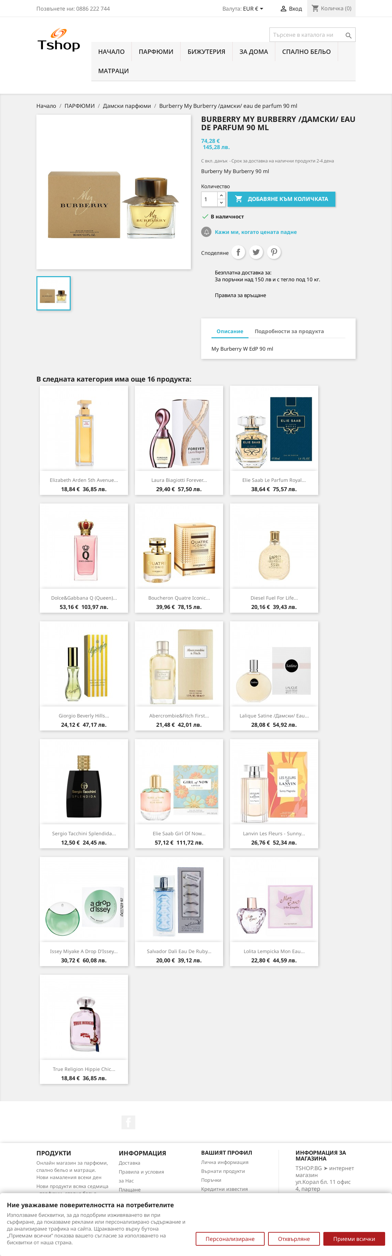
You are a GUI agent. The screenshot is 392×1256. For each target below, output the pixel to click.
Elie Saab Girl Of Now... (179, 833)
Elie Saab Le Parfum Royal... (274, 480)
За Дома (254, 51)
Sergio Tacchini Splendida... (84, 833)
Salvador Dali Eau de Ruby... (179, 951)
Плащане (130, 1189)
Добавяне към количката (281, 199)
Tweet (256, 252)
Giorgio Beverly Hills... (84, 715)
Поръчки (211, 1180)
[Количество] (209, 199)
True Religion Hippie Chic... (84, 1069)
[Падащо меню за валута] (254, 9)
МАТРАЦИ (113, 71)
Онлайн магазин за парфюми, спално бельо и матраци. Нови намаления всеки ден (72, 1169)
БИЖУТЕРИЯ (206, 51)
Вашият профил (226, 1152)
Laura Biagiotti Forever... (179, 480)
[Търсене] (312, 34)
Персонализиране (230, 1239)
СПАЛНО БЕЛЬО (306, 51)
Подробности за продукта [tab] (289, 331)
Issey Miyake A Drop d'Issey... (84, 951)
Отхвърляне (294, 1239)
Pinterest (274, 252)
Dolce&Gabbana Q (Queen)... (84, 598)
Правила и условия (141, 1171)
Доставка (129, 1162)
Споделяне (238, 252)
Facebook (128, 1122)
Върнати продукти (223, 1171)
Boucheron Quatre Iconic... (179, 598)
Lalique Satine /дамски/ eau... (274, 715)
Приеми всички (354, 1239)
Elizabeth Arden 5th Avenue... (84, 480)
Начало (111, 51)
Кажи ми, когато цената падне (255, 231)
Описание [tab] (230, 331)
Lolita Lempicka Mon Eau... (274, 951)
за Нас (126, 1180)
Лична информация (225, 1162)
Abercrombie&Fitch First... (179, 715)
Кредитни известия (224, 1189)
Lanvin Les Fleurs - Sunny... (274, 833)
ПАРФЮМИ (156, 51)
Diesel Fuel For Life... (274, 598)
